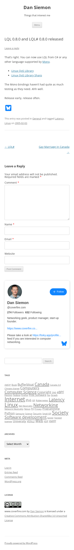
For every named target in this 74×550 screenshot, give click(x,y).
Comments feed (14, 477)
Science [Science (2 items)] (28, 413)
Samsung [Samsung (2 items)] (20, 413)
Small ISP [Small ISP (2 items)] (46, 413)
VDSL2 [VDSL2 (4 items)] (31, 421)
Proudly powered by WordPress (21, 543)
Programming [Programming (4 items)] (51, 408)
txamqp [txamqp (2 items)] (8, 421)
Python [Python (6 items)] (10, 413)
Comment (12, 182)
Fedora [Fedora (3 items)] (16, 395)
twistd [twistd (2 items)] (50, 418)
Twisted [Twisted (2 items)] (58, 418)
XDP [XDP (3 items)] (46, 421)
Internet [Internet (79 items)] (15, 399)
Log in (8, 467)
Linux (8, 123)
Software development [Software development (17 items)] (26, 417)
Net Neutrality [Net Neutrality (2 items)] (26, 406)
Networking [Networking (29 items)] (45, 405)
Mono (46, 62)
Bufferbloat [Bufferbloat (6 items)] (26, 384)
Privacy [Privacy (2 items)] (38, 409)
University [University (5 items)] (19, 421)
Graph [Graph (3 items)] (54, 395)
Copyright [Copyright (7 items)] (44, 392)
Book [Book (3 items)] (14, 384)
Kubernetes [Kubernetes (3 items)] (42, 400)
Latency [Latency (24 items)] (57, 400)
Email (9, 239)
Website (10, 253)
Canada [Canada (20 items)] (42, 384)
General (36, 118)
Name (9, 224)
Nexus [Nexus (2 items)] (27, 409)
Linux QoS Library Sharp (26, 75)
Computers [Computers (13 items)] (29, 387)
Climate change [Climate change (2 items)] (12, 388)
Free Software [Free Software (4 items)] (37, 395)
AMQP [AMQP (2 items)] (8, 385)
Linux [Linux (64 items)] (11, 404)
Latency (59, 118)
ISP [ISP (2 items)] (33, 400)
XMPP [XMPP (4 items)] (52, 421)
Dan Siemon (37, 7)
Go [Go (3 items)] (48, 395)
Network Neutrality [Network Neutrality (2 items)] (14, 409)
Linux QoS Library (22, 71)
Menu (37, 24)
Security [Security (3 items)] (37, 413)
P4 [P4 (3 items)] (32, 408)
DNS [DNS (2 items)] (54, 392)
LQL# (9, 147)
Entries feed (11, 472)
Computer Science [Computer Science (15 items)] (21, 391)
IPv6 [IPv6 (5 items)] (28, 400)
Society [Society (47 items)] (60, 412)
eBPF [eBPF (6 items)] (60, 392)
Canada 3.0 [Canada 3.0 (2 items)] (55, 385)
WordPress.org (13, 481)
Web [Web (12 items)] (39, 420)
